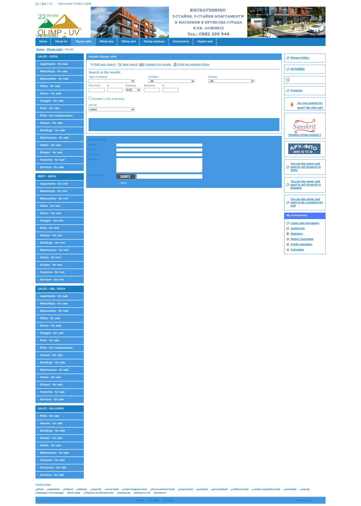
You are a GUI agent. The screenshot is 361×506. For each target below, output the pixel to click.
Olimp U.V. (60, 26)
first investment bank (163, 489)
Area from (152, 88)
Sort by (112, 107)
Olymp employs (154, 41)
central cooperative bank (266, 489)
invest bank (112, 489)
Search (272, 108)
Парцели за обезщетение (99, 492)
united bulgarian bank (135, 489)
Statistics (297, 233)
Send (124, 182)
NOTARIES (298, 69)
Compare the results (158, 64)
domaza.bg (124, 492)
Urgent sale (205, 41)
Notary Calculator (302, 239)
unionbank (291, 489)
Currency (132, 88)
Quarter (231, 79)
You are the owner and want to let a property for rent (307, 202)
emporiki (96, 489)
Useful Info (298, 228)
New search (130, 64)
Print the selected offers (194, 64)
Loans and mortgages (305, 223)
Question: (93, 159)
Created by (304, 500)
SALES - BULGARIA (51, 408)
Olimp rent (129, 41)
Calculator (297, 249)
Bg (37, 4)
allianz (40, 489)
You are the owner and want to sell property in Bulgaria (306, 185)
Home (43, 41)
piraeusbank (186, 489)
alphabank (54, 489)
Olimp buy (107, 41)
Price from (97, 88)
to (115, 88)
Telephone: (94, 154)
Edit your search (105, 64)
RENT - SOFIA (47, 176)
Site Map (153, 500)
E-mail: (92, 149)
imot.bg (305, 489)
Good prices (181, 41)
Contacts (296, 90)
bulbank (68, 489)
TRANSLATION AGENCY (304, 135)
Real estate (74, 492)
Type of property (112, 79)
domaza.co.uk (142, 492)
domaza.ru (160, 492)
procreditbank (220, 489)
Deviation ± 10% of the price (107, 98)
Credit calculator (301, 244)
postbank (203, 489)
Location (171, 79)
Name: (92, 144)
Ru (50, 4)
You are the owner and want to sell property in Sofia (306, 167)
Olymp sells (84, 41)
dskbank (82, 489)
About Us (61, 41)
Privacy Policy (300, 57)
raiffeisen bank (240, 489)
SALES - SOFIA (48, 56)
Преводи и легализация (50, 492)
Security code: (96, 175)
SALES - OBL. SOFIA (51, 288)
